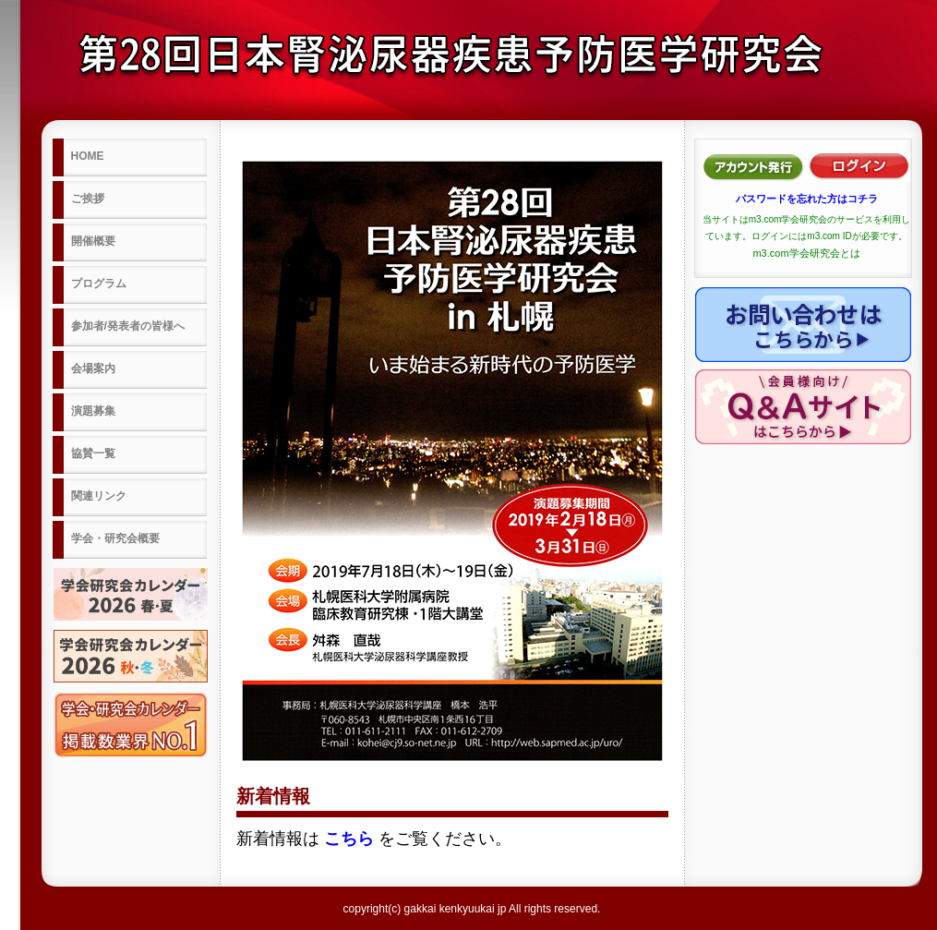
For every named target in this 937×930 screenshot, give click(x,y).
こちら (349, 838)
